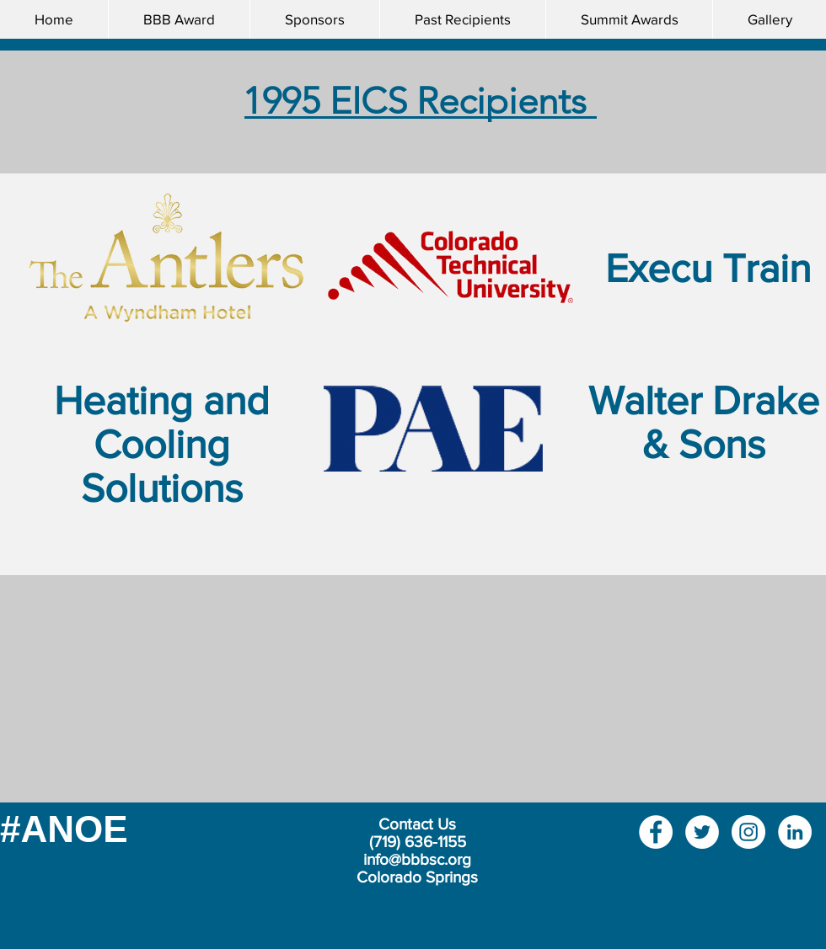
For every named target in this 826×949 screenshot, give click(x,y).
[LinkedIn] (795, 832)
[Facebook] (656, 832)
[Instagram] (748, 832)
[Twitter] (702, 832)
